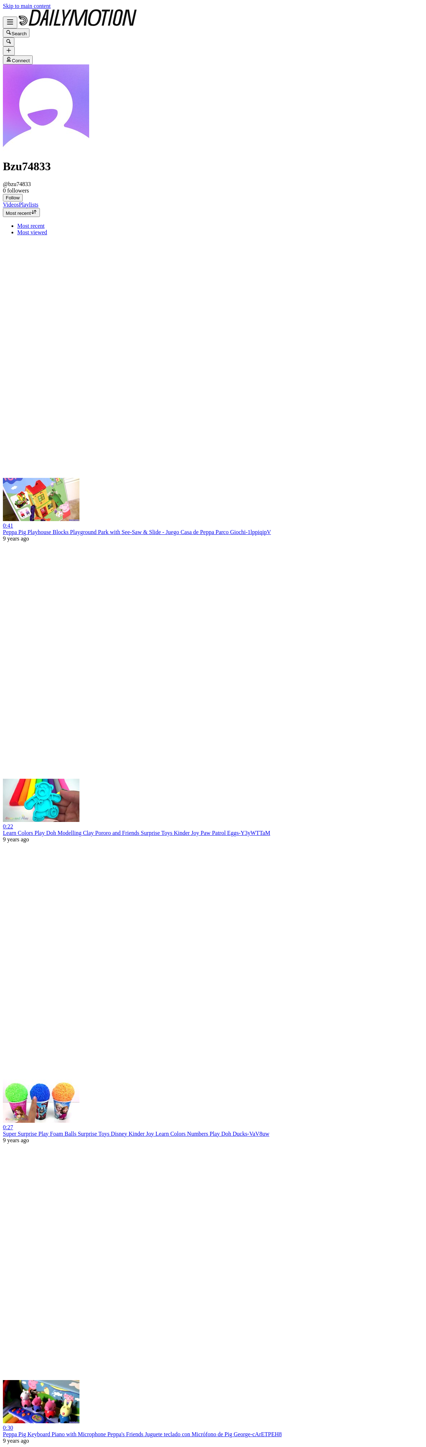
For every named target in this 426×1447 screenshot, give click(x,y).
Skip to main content (27, 6)
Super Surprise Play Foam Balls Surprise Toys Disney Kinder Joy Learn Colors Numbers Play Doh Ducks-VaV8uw (136, 1134)
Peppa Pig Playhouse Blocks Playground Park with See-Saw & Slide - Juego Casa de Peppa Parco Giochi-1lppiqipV (137, 532)
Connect (18, 59)
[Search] (8, 41)
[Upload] (9, 50)
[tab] (11, 205)
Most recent (21, 212)
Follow (13, 197)
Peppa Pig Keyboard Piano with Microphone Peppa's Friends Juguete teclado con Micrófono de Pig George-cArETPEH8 (142, 1434)
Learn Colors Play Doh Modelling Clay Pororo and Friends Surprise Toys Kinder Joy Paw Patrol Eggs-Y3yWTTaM (136, 833)
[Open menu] (10, 22)
